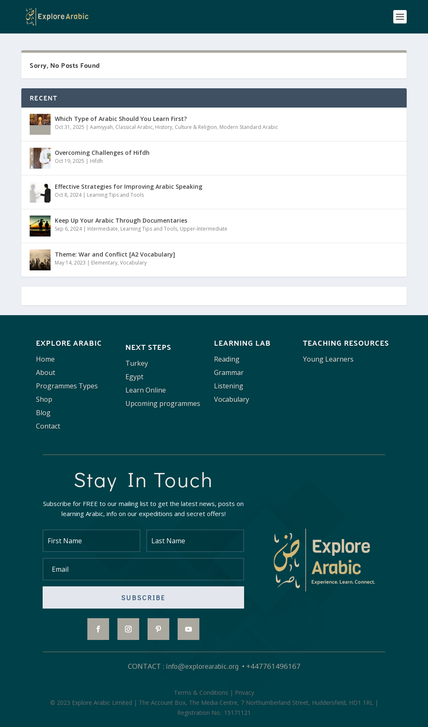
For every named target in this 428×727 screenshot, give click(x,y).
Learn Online (145, 390)
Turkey (136, 363)
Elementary (104, 262)
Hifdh (96, 160)
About (45, 372)
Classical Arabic (134, 127)
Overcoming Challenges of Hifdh (102, 153)
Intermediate (102, 228)
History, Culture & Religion (186, 127)
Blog (43, 412)
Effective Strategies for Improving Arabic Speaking (128, 186)
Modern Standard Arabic (248, 127)
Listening (228, 385)
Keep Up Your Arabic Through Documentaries (121, 220)
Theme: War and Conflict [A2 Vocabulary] (115, 254)
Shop (44, 399)
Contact (48, 426)
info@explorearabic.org (202, 666)
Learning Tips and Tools (115, 194)
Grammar (229, 372)
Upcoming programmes (162, 403)
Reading (226, 359)
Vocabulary (133, 262)
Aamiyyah (101, 127)
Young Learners (328, 359)
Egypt (134, 376)
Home (45, 359)
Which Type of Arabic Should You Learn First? (121, 119)
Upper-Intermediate (203, 228)
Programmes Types (67, 385)
